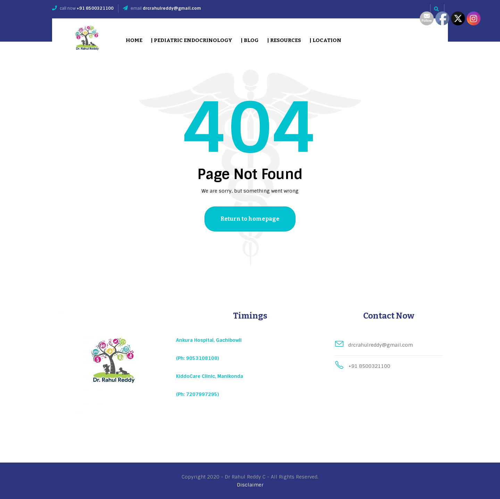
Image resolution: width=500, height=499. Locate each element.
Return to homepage (250, 218)
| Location (325, 40)
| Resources (284, 40)
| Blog (250, 40)
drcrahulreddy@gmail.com (172, 8)
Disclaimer (250, 485)
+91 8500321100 (95, 8)
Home (134, 40)
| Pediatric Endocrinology (191, 40)
